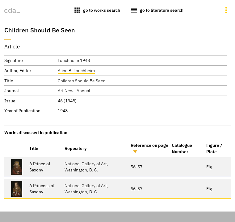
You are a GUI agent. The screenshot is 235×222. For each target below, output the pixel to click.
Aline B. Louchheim (76, 70)
